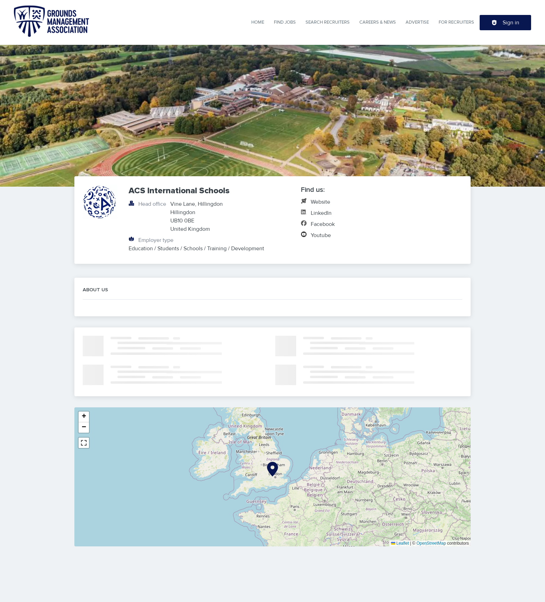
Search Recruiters (328, 22)
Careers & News (377, 22)
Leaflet (400, 543)
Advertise (417, 22)
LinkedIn (321, 213)
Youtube (321, 235)
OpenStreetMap (431, 543)
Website (320, 201)
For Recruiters (456, 22)
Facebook (323, 224)
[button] (272, 469)
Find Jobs (285, 22)
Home (257, 22)
